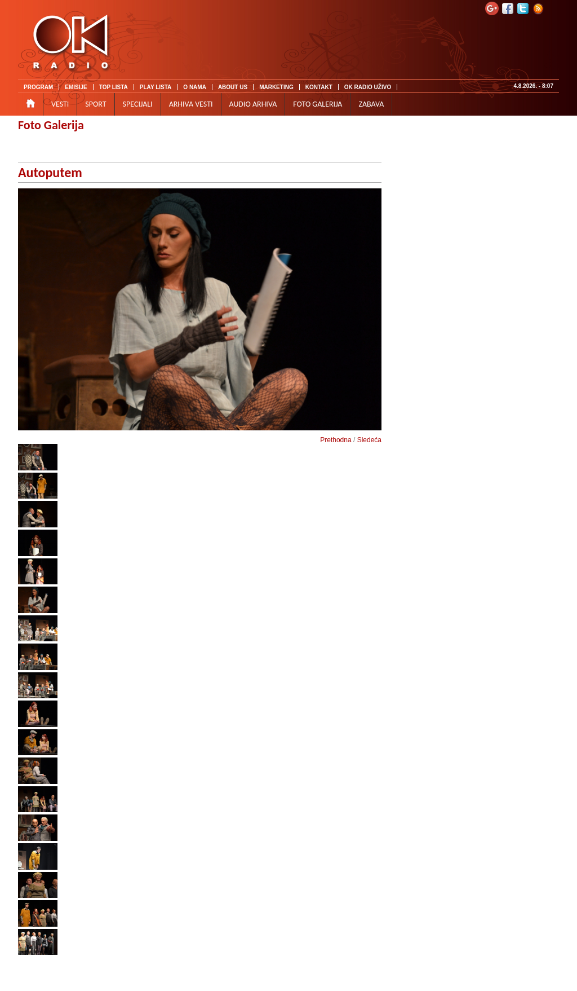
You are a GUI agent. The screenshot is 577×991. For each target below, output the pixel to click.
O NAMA (194, 87)
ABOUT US (232, 87)
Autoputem (50, 172)
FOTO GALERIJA (317, 104)
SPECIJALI (138, 104)
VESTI (60, 104)
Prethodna (335, 440)
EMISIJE (76, 87)
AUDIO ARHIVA (253, 104)
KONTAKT (318, 87)
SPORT (95, 104)
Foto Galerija (51, 125)
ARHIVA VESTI (191, 104)
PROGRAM (38, 87)
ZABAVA (371, 104)
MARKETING (276, 87)
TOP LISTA (113, 87)
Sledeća (369, 440)
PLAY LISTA (156, 87)
